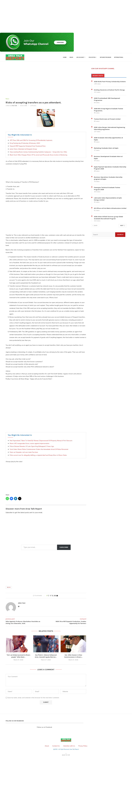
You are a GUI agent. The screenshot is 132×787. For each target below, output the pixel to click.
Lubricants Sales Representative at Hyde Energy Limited (108, 199)
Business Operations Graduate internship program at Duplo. (108, 178)
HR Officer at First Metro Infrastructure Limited (110, 208)
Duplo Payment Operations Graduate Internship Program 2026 (110, 168)
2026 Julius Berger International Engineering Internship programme (109, 128)
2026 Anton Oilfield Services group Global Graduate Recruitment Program (108, 218)
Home (65, 57)
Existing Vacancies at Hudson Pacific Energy (109, 90)
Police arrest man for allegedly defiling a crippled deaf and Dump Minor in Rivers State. (38, 455)
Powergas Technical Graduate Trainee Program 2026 (107, 188)
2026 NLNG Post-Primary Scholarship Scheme (110, 81)
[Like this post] (48, 596)
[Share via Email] (57, 596)
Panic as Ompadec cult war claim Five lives (24, 452)
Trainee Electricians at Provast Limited (107, 119)
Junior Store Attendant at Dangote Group (23, 149)
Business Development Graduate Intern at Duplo (108, 157)
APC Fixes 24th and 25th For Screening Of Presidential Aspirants (31, 140)
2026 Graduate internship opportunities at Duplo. (108, 139)
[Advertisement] (62, 16)
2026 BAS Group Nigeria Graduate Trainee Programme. (108, 110)
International (118, 57)
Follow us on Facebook (44, 727)
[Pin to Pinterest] (55, 596)
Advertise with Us (69, 746)
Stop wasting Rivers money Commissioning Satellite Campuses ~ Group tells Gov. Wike (38, 152)
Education (92, 57)
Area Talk (14, 105)
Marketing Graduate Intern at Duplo (106, 148)
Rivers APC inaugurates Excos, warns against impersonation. (30, 443)
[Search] (103, 234)
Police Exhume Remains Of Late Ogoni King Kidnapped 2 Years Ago (32, 446)
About (47, 746)
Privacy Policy (82, 746)
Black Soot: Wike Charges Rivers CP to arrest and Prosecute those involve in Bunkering (38, 155)
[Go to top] (66, 755)
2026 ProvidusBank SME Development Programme (107, 99)
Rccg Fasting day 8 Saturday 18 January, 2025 (25, 143)
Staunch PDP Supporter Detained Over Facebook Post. (28, 146)
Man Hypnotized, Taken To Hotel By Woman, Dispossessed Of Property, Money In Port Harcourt (41, 441)
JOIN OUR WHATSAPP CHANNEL (102, 69)
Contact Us (56, 746)
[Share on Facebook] (50, 596)
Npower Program (105, 57)
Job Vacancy (80, 57)
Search (120, 234)
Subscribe (64, 547)
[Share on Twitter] (53, 596)
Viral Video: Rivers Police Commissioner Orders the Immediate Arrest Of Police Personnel (39, 449)
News (71, 57)
